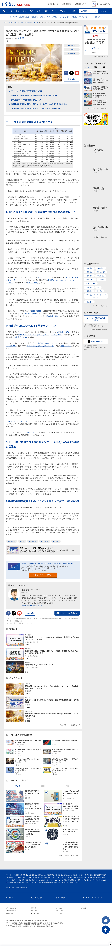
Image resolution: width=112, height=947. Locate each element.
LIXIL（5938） (37, 311)
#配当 (72, 49)
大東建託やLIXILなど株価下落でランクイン (27, 100)
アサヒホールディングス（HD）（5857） (33, 335)
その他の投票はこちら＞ (101, 56)
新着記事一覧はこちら (100, 237)
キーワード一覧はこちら (100, 306)
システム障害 (60, 911)
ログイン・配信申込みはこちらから (96, 319)
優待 (38, 11)
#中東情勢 (13, 17)
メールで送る (77, 73)
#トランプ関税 (52, 17)
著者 (74, 11)
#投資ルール (90, 279)
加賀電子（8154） (21, 337)
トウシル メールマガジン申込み (91, 898)
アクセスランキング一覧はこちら (67, 855)
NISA (46, 11)
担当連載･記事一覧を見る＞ (32, 605)
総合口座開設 (67, 4)
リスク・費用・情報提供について (17, 888)
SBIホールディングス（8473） (19, 421)
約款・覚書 (34, 911)
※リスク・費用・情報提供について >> (20, 623)
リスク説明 (59, 913)
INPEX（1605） (33, 283)
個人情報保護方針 (11, 911)
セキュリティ (60, 908)
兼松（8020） (65, 346)
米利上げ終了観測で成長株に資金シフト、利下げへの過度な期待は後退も (39, 104)
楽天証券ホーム (53, 4)
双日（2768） (31, 432)
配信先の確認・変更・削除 (99, 329)
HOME (106, 920)
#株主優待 (89, 302)
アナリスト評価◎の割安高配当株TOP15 (26, 91)
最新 (17, 11)
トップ (3, 11)
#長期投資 (89, 287)
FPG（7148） (11, 346)
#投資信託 (96, 17)
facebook (66, 73)
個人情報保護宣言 (11, 908)
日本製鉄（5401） (53, 316)
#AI (98, 287)
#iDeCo (74, 17)
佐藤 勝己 (21, 38)
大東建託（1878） (63, 332)
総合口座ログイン (81, 4)
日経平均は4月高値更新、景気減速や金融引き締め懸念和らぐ (34, 95)
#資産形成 (89, 272)
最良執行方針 (9, 913)
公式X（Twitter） (98, 341)
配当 (31, 11)
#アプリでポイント (85, 17)
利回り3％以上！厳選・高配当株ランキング (23, 23)
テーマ (54, 11)
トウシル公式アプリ (100, 4)
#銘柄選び (71, 46)
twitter (71, 73)
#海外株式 (44, 541)
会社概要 (83, 908)
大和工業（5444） (43, 343)
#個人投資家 (101, 272)
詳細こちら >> (20, 621)
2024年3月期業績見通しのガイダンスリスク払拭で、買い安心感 (35, 108)
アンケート (64, 11)
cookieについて (35, 913)
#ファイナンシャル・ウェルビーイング (96, 296)
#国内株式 (71, 53)
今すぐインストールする (42, 575)
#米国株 (42, 17)
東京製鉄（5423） (32, 313)
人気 (10, 11)
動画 (24, 11)
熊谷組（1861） (44, 277)
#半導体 (101, 279)
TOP (5, 23)
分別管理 (33, 908)
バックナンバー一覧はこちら (69, 725)
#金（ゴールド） (64, 17)
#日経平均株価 (24, 17)
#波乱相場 (34, 17)
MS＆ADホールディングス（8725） (40, 346)
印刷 (69, 79)
